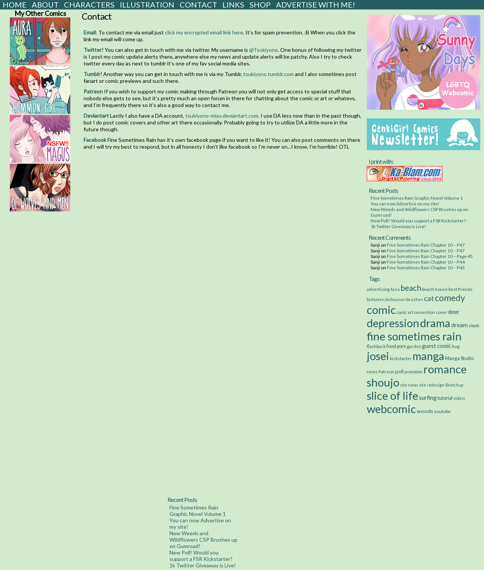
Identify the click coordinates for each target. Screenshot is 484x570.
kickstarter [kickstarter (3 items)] (401, 358)
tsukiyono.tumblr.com (268, 74)
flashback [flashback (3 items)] (376, 346)
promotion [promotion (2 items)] (413, 371)
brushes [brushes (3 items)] (414, 299)
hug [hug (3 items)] (455, 346)
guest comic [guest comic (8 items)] (436, 346)
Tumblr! (93, 74)
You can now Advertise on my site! (405, 204)
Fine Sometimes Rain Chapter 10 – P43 (426, 267)
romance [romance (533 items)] (445, 369)
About (45, 4)
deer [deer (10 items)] (453, 311)
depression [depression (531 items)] (393, 322)
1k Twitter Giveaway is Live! (398, 226)
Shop (260, 4)
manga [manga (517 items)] (428, 355)
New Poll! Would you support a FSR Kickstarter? (418, 221)
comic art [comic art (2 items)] (405, 312)
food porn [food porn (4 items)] (396, 346)
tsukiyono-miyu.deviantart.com (221, 115)
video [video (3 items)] (459, 398)
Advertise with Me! (315, 4)
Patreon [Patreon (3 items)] (386, 371)
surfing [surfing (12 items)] (428, 397)
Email (90, 32)
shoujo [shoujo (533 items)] (383, 382)
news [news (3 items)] (372, 371)
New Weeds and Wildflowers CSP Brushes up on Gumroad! (203, 539)
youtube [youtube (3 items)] (442, 411)
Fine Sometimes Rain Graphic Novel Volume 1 (417, 198)
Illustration (147, 4)
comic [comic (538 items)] (381, 309)
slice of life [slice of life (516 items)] (392, 395)
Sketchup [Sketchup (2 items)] (454, 384)
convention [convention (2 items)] (424, 312)
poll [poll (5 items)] (399, 371)
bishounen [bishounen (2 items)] (395, 299)
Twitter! (94, 50)
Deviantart (96, 115)
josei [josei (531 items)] (378, 355)
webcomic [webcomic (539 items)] (391, 408)
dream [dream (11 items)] (459, 324)
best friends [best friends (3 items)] (460, 289)
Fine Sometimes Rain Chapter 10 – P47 (426, 245)
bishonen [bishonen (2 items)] (376, 299)
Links (233, 4)
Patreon (93, 91)
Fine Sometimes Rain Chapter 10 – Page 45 (430, 256)
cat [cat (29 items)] (429, 298)
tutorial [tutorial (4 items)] (445, 398)
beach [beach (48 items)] (410, 287)
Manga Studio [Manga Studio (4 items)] (459, 358)
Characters (89, 4)
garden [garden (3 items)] (414, 346)
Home (14, 4)
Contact (198, 4)
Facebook (95, 140)
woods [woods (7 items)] (425, 411)
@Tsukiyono (263, 50)
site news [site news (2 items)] (409, 384)
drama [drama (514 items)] (435, 322)
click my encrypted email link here (204, 32)
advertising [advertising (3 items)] (378, 289)
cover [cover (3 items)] (441, 312)
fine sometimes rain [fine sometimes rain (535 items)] (414, 336)
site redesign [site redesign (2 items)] (431, 384)
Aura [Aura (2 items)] (395, 289)
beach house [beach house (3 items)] (435, 289)
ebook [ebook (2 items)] (473, 325)
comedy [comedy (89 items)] (450, 297)
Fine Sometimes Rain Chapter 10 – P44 (426, 262)
